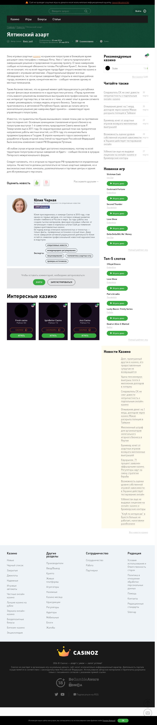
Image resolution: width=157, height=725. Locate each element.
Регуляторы (52, 625)
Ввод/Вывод (53, 586)
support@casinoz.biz (120, 2)
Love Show (134, 226)
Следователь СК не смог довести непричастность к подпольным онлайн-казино (121, 98)
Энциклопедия (15, 651)
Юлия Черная (45, 202)
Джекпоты (12, 593)
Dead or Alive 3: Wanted (136, 341)
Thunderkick (134, 213)
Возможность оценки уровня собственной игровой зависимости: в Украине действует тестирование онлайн (123, 141)
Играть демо (141, 186)
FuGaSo (132, 328)
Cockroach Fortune (138, 193)
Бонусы (41, 22)
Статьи (56, 22)
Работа (89, 583)
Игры (28, 22)
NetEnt (132, 345)
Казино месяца (54, 615)
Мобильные (52, 635)
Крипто (50, 591)
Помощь (132, 611)
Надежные (12, 598)
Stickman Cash (136, 177)
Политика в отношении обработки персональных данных (135, 600)
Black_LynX (28, 44)
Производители (54, 581)
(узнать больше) (109, 720)
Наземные (51, 610)
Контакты (133, 616)
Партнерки (92, 588)
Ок (123, 720)
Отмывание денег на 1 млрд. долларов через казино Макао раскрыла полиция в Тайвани (120, 112)
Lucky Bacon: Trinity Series (138, 324)
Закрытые (12, 588)
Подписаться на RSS (87, 712)
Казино (14, 22)
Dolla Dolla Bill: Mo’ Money (138, 243)
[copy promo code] (26, 332)
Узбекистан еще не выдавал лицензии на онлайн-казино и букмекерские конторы (120, 157)
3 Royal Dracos (136, 274)
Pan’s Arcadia (135, 307)
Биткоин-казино (16, 645)
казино (36, 58)
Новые (10, 578)
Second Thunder (137, 210)
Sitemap (132, 630)
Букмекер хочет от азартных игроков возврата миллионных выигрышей (120, 126)
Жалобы (50, 645)
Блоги (49, 640)
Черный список (15, 583)
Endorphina (133, 196)
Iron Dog (132, 180)
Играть (21, 338)
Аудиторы (51, 630)
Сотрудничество (94, 578)
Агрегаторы (52, 605)
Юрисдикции (53, 620)
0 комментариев (86, 44)
